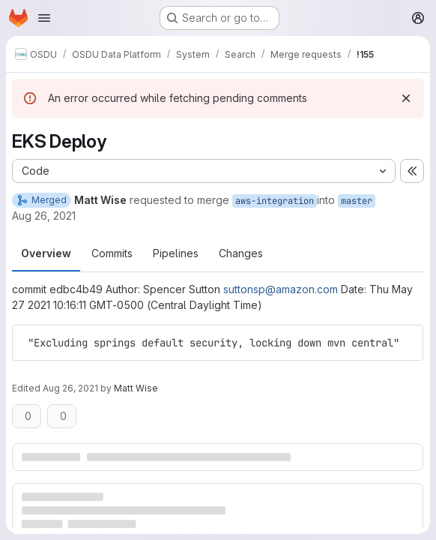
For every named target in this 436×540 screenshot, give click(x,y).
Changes (241, 253)
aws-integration (274, 201)
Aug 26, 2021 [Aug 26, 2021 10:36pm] (44, 215)
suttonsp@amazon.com (280, 289)
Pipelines (176, 253)
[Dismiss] (406, 98)
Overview (46, 253)
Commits (112, 253)
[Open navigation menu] (44, 18)
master (356, 201)
